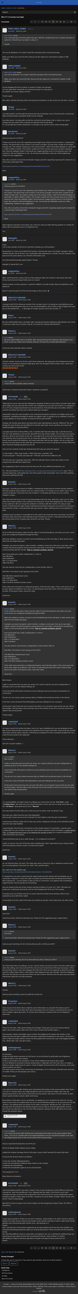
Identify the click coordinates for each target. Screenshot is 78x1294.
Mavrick (12, 1083)
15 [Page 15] (42, 22)
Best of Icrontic (7, 1279)
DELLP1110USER (17, 298)
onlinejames (14, 1047)
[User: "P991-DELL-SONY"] (4, 30)
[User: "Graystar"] (4, 1002)
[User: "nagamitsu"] (4, 178)
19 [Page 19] (57, 22)
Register (12, 1252)
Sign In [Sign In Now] (5, 1263)
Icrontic (39, 2)
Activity (4, 1276)
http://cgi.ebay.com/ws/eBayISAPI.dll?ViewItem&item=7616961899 (27, 872)
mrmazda (13, 396)
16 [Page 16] (46, 22)
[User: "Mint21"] (4, 332)
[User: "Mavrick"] (4, 1084)
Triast (11, 107)
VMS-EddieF (14, 66)
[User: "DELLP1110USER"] (4, 298)
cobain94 (13, 722)
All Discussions (7, 1273)
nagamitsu (13, 177)
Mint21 (12, 331)
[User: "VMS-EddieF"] (4, 67)
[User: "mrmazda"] (4, 397)
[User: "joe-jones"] (4, 132)
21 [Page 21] (64, 22)
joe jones (7, 184)
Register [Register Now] (14, 1263)
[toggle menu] (2, 2)
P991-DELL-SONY (17, 29)
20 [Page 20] (60, 22)
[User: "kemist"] (4, 483)
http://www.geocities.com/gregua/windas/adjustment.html (42, 471)
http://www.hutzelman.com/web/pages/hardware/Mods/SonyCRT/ (26, 166)
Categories (6, 1270)
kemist (11, 482)
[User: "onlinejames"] (4, 1048)
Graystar (12, 1001)
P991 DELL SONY (10, 72)
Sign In (3, 1252)
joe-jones (13, 131)
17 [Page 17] (49, 22)
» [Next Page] (74, 22)
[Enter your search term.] (39, 12)
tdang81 (12, 238)
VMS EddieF (8, 35)
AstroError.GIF (12, 1115)
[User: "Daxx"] (4, 316)
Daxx (11, 315)
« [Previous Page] (31, 22)
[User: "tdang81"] (4, 239)
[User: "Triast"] (4, 108)
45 (71, 22)
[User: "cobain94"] (4, 722)
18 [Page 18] (53, 22)
